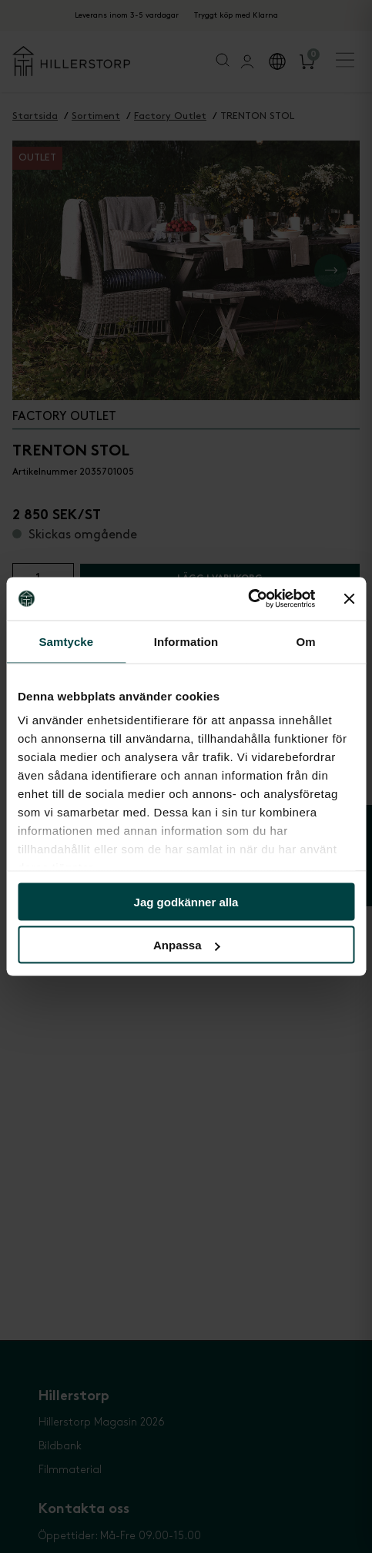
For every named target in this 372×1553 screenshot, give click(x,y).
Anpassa (186, 945)
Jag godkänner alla (186, 901)
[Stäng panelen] (349, 598)
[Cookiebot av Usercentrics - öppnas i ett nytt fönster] (247, 599)
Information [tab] (186, 640)
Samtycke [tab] (66, 640)
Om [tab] (306, 640)
